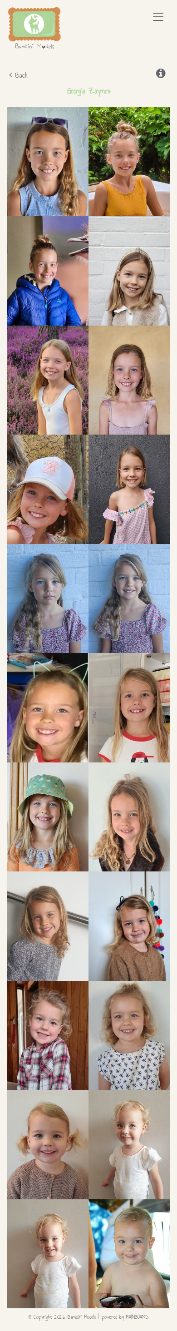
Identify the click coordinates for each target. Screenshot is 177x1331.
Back (18, 75)
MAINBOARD (137, 1317)
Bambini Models (35, 28)
